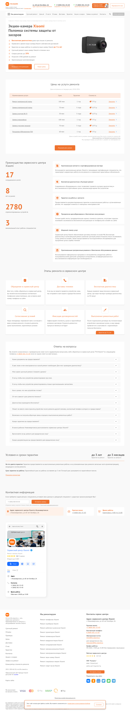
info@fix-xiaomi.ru (93, 638)
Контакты (103, 14)
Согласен (99, 705)
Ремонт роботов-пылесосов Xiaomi (53, 628)
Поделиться (88, 681)
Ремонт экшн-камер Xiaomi (50, 657)
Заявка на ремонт (92, 14)
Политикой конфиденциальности (49, 505)
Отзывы (54, 14)
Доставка (62, 14)
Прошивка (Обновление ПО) (22, 132)
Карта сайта (10, 680)
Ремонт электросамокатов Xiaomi (52, 649)
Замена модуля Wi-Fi (19, 114)
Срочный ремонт (32, 14)
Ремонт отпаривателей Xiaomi (51, 645)
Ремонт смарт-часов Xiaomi (50, 666)
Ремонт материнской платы (22, 102)
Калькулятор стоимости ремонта (17, 664)
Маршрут (13, 564)
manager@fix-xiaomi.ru (94, 643)
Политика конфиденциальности (65, 698)
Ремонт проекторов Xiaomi (50, 632)
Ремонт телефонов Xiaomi (49, 620)
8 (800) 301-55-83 (93, 632)
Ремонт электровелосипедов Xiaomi (53, 653)
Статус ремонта (118, 14)
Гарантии (70, 14)
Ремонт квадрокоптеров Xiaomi (51, 640)
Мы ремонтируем (16, 14)
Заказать (113, 102)
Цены (41, 14)
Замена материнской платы (22, 108)
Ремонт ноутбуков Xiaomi (49, 624)
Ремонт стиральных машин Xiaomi (52, 661)
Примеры (9, 636)
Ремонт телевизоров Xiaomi (50, 636)
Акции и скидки (79, 14)
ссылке (16, 674)
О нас (48, 14)
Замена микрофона (19, 120)
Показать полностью (13, 475)
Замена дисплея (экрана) (21, 126)
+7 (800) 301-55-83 (63, 5)
